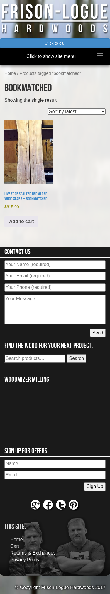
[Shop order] (77, 111)
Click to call (55, 43)
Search (76, 358)
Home (10, 73)
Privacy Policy (25, 559)
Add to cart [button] (21, 221)
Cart (14, 546)
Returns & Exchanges (33, 552)
